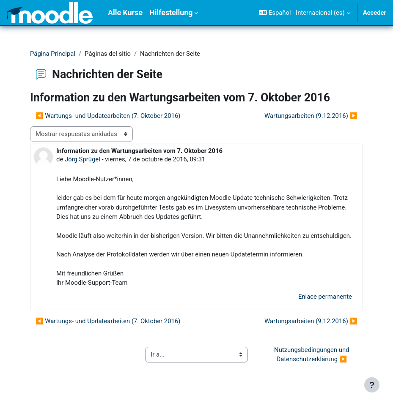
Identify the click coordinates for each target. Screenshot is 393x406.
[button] (304, 12)
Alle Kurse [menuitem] (125, 12)
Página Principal (52, 53)
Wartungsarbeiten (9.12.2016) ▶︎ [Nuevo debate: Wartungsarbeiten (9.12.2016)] (310, 116)
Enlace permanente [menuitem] (325, 296)
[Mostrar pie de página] (371, 384)
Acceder (374, 12)
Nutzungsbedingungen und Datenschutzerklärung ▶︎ (312, 354)
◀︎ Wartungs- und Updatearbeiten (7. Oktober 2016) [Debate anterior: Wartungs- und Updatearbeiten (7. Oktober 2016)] (108, 116)
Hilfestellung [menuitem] (170, 12)
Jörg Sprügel (82, 159)
